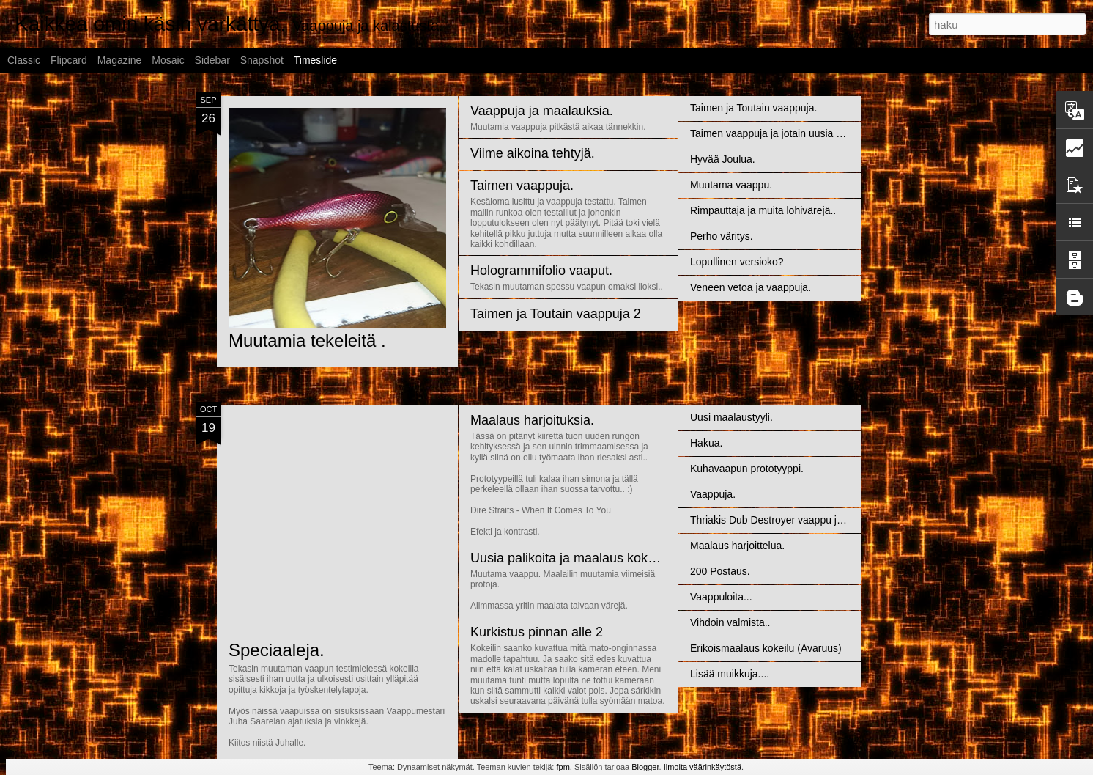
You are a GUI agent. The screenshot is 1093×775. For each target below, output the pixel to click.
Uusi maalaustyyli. (731, 417)
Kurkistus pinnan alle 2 (536, 632)
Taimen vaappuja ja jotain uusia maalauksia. (790, 133)
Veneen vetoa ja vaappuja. (750, 287)
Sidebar (212, 60)
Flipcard (69, 60)
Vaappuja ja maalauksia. (541, 110)
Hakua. (706, 443)
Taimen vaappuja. (522, 185)
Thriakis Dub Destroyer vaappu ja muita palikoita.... (806, 520)
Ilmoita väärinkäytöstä (702, 767)
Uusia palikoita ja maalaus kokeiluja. (576, 558)
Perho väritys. (721, 236)
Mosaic (168, 60)
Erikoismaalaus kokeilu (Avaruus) (766, 648)
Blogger (645, 767)
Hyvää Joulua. (722, 159)
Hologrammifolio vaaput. (541, 270)
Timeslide (315, 60)
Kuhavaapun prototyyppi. (747, 468)
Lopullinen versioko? (737, 262)
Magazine (119, 60)
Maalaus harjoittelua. (737, 545)
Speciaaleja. (277, 650)
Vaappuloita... (721, 597)
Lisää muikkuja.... (729, 674)
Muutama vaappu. (731, 185)
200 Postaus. (720, 571)
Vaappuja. (713, 494)
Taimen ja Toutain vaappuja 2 (555, 313)
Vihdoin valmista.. (730, 622)
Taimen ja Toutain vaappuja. (753, 108)
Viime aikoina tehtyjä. (532, 153)
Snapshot (262, 60)
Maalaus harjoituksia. (532, 420)
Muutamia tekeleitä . (307, 340)
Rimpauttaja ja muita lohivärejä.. (763, 210)
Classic (23, 60)
